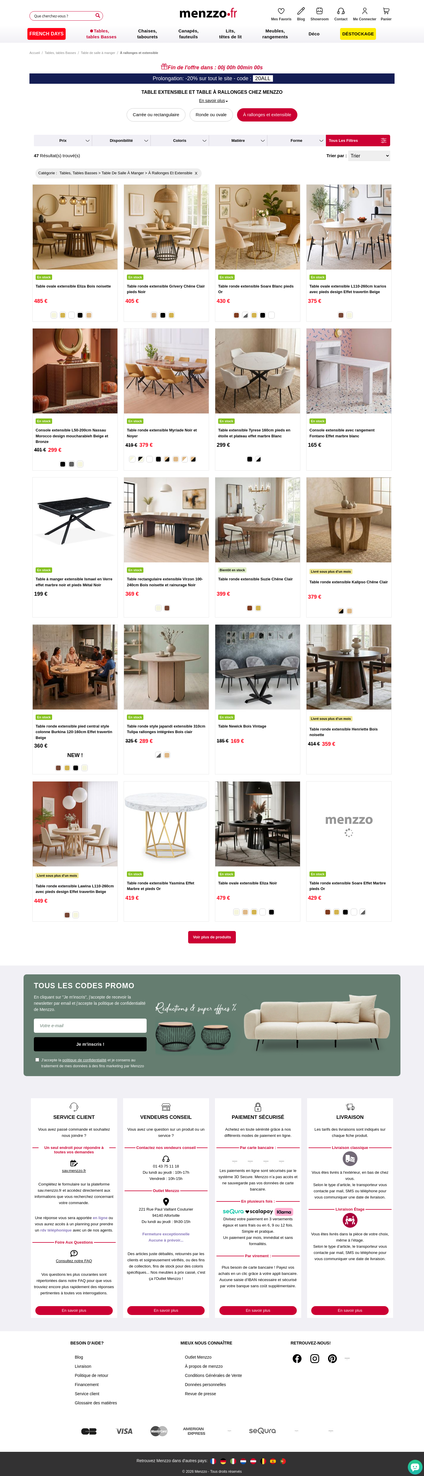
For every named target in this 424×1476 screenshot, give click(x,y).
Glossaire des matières (96, 1403)
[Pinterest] (332, 1358)
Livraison (83, 1366)
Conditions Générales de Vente (213, 1375)
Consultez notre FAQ (74, 1261)
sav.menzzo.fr (74, 1170)
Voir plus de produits (212, 937)
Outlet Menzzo (198, 1357)
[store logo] (210, 16)
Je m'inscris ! (90, 1044)
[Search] (97, 15)
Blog (79, 1357)
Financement (87, 1384)
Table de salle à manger (98, 53)
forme (296, 140)
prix (63, 140)
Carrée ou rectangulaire (156, 114)
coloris (179, 140)
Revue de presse (200, 1393)
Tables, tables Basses (60, 53)
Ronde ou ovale (211, 114)
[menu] (212, 34)
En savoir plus (74, 1310)
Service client (87, 1393)
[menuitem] (46, 34)
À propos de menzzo (204, 1366)
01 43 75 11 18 (166, 1166)
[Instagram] (314, 1358)
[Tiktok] (347, 1358)
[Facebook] (297, 1358)
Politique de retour (91, 1375)
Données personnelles (205, 1384)
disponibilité (121, 140)
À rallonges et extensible (267, 114)
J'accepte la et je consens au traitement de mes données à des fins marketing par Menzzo (89, 1063)
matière (238, 140)
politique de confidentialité (84, 1060)
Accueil (34, 53)
